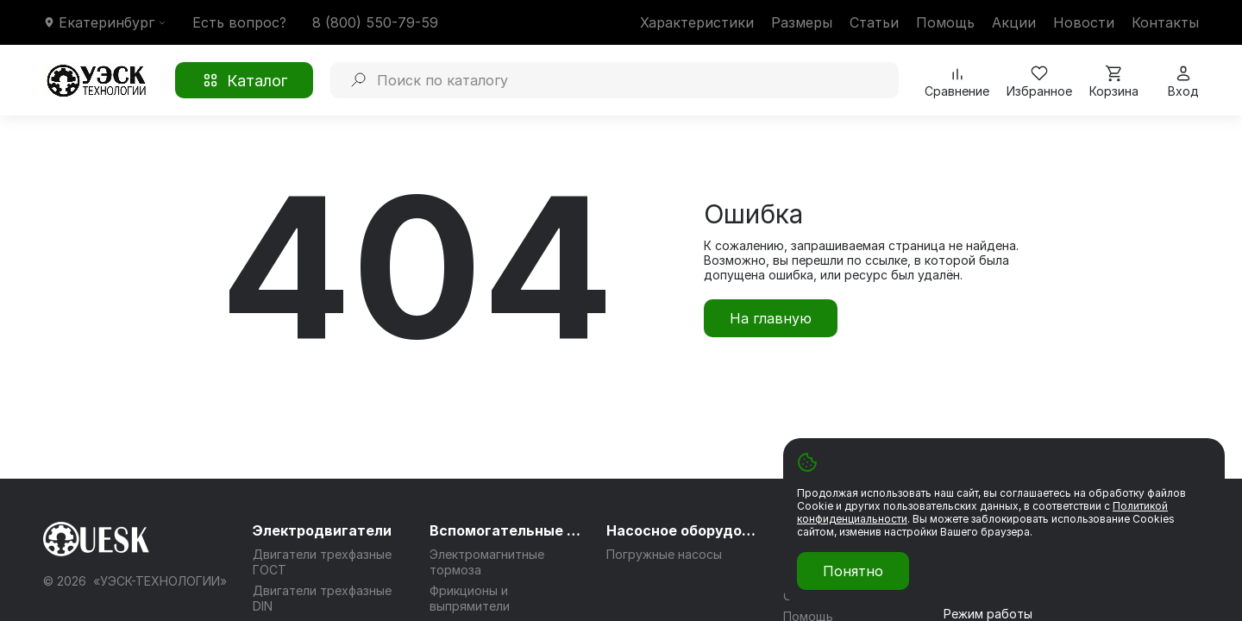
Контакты (1165, 22)
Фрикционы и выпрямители (470, 598)
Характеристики (697, 22)
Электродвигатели (322, 530)
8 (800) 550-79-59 (375, 22)
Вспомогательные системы (507, 530)
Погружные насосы (664, 554)
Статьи (874, 22)
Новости (1083, 22)
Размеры (801, 22)
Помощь (945, 22)
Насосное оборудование (684, 530)
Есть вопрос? (239, 22)
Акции (1014, 22)
